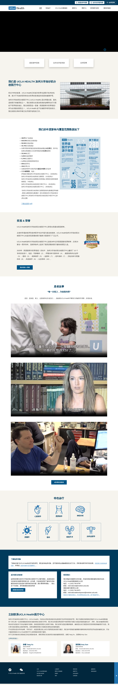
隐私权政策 (93, 672)
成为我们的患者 (40, 674)
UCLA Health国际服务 (61, 8)
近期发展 (75, 676)
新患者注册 (39, 676)
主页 (40, 8)
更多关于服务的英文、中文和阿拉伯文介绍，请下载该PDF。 (81, 596)
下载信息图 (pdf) (26, 205)
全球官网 (111, 2)
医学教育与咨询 (94, 8)
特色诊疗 (48, 8)
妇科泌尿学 (75, 674)
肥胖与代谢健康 (58, 672)
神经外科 (75, 670)
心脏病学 (57, 670)
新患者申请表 (81, 2)
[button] (48, 8)
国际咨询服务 (107, 8)
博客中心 (84, 8)
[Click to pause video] (105, 50)
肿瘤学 (56, 674)
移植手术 (75, 672)
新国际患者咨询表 (18, 591)
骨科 (56, 676)
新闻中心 (74, 8)
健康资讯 (93, 670)
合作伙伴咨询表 (97, 2)
